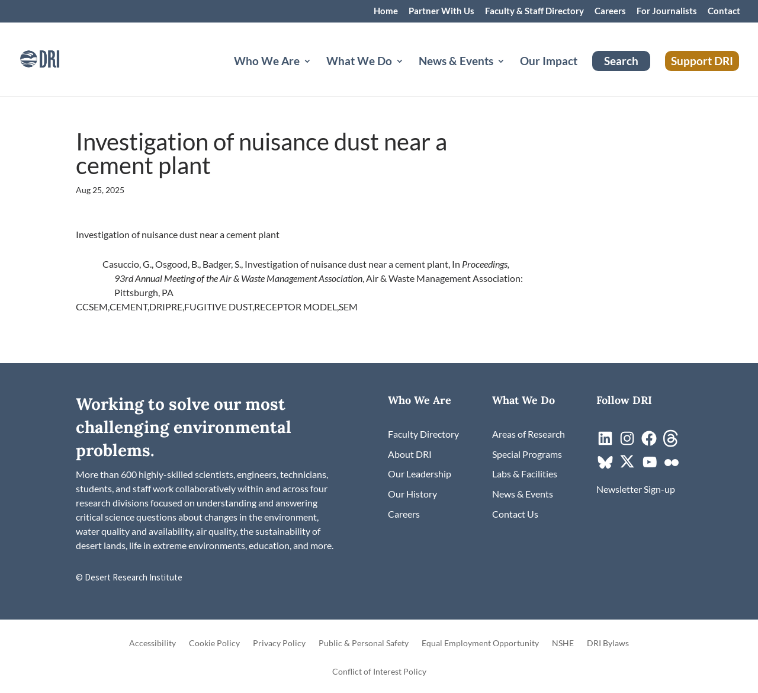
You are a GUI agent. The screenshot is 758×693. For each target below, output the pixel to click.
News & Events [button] (456, 62)
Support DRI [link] (702, 61)
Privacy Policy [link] (279, 643)
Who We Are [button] (267, 62)
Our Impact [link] (548, 62)
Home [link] (386, 11)
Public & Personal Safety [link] (364, 643)
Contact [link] (724, 11)
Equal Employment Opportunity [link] (480, 643)
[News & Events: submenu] (510, 75)
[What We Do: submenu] (409, 75)
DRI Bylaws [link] (608, 643)
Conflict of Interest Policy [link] (379, 672)
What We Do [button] (359, 62)
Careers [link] (610, 11)
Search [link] (621, 61)
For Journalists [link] (667, 11)
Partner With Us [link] (441, 11)
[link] (56, 57)
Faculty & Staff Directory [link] (534, 11)
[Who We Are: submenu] (317, 75)
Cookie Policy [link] (214, 643)
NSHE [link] (563, 643)
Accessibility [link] (152, 643)
